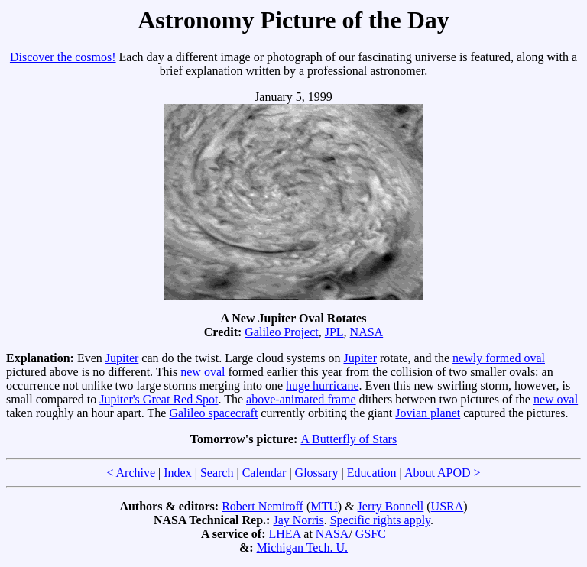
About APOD (437, 472)
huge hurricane (322, 385)
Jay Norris (298, 520)
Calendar (264, 472)
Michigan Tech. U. (302, 547)
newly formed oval (498, 358)
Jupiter (122, 358)
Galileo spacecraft (213, 413)
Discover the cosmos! (63, 56)
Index (177, 472)
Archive (136, 472)
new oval (202, 371)
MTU (324, 506)
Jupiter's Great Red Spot (158, 399)
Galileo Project (281, 332)
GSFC (370, 533)
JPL (334, 332)
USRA (447, 506)
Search (217, 472)
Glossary (317, 472)
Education (372, 472)
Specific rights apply (380, 520)
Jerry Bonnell (391, 506)
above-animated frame (300, 399)
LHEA (285, 533)
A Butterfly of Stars (348, 439)
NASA (367, 332)
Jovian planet (427, 413)
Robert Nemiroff (262, 506)
